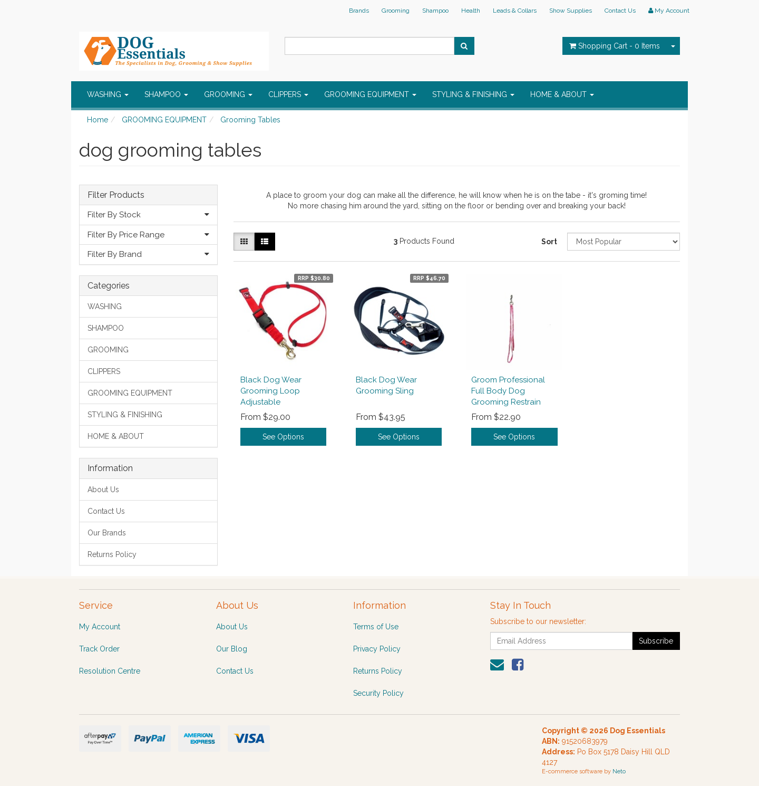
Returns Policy (112, 554)
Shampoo (435, 10)
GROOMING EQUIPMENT (370, 94)
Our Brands (106, 533)
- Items (614, 46)
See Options (283, 437)
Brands (359, 10)
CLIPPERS (288, 94)
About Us (103, 489)
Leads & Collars (515, 10)
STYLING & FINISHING (473, 94)
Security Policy (378, 693)
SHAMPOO (166, 94)
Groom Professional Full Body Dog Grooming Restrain (508, 391)
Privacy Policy (377, 649)
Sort (549, 241)
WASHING (108, 94)
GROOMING (228, 94)
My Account (99, 626)
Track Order (99, 649)
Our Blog (231, 649)
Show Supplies (570, 10)
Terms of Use (375, 626)
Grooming (396, 10)
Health (470, 10)
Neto (619, 771)
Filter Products (115, 195)
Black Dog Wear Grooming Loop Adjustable (270, 391)
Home (97, 120)
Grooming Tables (250, 120)
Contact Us (620, 10)
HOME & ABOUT (562, 94)
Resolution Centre (109, 671)
